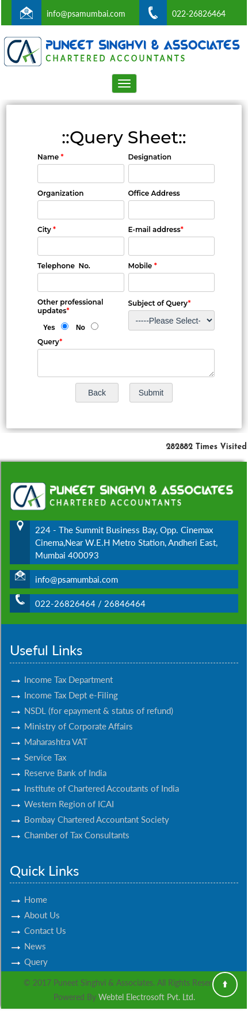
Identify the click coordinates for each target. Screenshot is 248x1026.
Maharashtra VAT (55, 728)
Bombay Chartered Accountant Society (96, 805)
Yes (49, 328)
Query (36, 948)
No (80, 328)
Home (35, 886)
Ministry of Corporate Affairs (78, 712)
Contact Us (45, 917)
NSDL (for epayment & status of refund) (98, 696)
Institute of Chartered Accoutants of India (101, 774)
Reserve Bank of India (65, 759)
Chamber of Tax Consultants (76, 821)
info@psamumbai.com (86, 13)
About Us (42, 901)
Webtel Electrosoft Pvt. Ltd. (146, 997)
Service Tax (45, 743)
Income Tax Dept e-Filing (71, 681)
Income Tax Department (68, 665)
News (35, 933)
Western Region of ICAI (69, 790)
